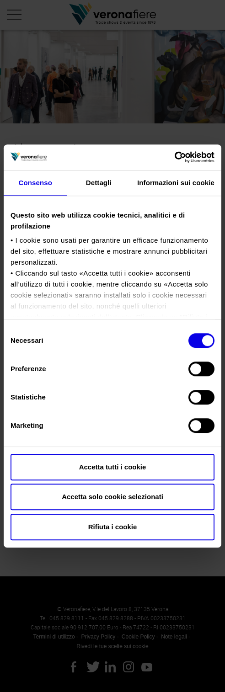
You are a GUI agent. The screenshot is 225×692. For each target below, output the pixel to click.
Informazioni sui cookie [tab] (175, 182)
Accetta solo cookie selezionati (112, 496)
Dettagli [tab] (99, 182)
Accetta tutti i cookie (112, 467)
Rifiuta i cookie (112, 527)
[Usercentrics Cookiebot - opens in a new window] (174, 157)
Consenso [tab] (35, 182)
